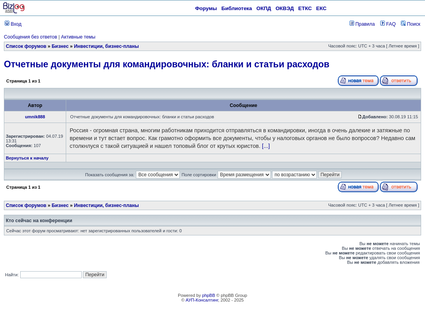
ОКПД (263, 8)
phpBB (208, 295)
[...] (266, 146)
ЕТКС (305, 8)
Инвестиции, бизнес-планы (106, 46)
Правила (362, 24)
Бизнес (60, 46)
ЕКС (321, 8)
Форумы (206, 8)
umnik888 (35, 116)
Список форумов (26, 46)
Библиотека (236, 8)
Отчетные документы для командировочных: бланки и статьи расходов (166, 64)
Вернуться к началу (27, 158)
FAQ (388, 24)
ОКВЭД (285, 8)
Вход (13, 24)
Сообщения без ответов (30, 37)
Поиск (410, 24)
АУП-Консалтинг (202, 300)
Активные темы (78, 37)
